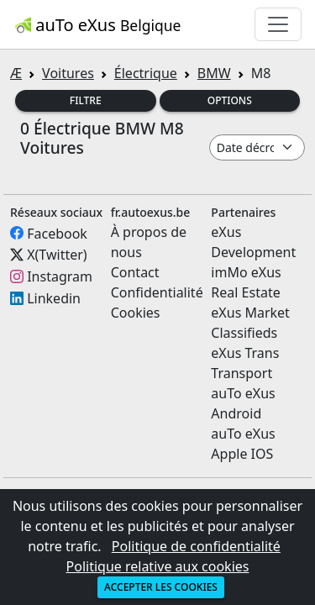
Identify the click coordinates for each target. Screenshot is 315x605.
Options (229, 100)
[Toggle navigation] (278, 24)
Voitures (68, 73)
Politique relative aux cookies (157, 566)
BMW (214, 73)
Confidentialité (157, 292)
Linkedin (54, 298)
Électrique (145, 73)
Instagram (59, 276)
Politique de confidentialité (196, 546)
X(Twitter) (57, 254)
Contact (135, 272)
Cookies (135, 312)
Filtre (86, 100)
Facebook (57, 233)
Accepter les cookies (161, 587)
